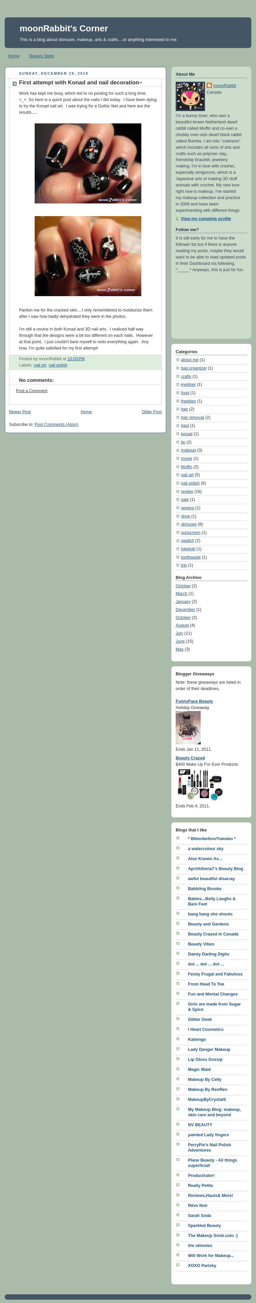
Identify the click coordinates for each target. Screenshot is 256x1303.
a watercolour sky (206, 848)
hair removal (192, 417)
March (181, 593)
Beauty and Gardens (208, 924)
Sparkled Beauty (204, 1225)
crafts (186, 376)
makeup (188, 450)
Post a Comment (31, 391)
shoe (185, 516)
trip (184, 565)
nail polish (58, 365)
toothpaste (191, 557)
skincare (189, 524)
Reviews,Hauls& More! (210, 1195)
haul (185, 425)
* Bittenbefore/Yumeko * (212, 838)
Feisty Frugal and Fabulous (215, 974)
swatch (187, 540)
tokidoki (188, 549)
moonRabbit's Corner (64, 28)
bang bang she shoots (210, 914)
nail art (40, 365)
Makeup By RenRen (207, 1089)
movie (186, 458)
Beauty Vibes (201, 944)
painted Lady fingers (208, 1135)
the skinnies (200, 1245)
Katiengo (197, 1039)
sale (185, 499)
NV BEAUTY (200, 1125)
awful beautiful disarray (211, 878)
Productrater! (201, 1175)
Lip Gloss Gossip (205, 1059)
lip (183, 442)
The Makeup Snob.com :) (213, 1235)
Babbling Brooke (205, 888)
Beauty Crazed (190, 758)
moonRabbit (224, 85)
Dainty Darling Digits (208, 954)
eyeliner (188, 384)
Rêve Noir (198, 1205)
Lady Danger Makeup (209, 1049)
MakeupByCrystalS (207, 1099)
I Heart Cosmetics (206, 1029)
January (183, 601)
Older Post (152, 412)
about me (190, 360)
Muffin (186, 467)
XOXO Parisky (202, 1265)
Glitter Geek (200, 1019)
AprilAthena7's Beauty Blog (215, 868)
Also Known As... (205, 858)
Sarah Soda (199, 1215)
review (187, 491)
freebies (188, 401)
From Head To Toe (206, 984)
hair (184, 409)
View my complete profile (206, 218)
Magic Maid (199, 1069)
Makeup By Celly (204, 1079)
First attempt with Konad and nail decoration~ (80, 82)
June (180, 641)
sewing (187, 508)
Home (14, 55)
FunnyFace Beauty (194, 701)
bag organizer (194, 368)
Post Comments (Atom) (56, 424)
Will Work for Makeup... (211, 1255)
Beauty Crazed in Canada (213, 934)
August (182, 625)
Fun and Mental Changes (213, 994)
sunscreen (190, 532)
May (180, 649)
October (183, 586)
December (185, 609)
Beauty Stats (41, 55)
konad (186, 434)
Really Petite (200, 1185)
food (185, 393)
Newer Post (20, 412)
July (179, 633)
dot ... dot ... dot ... (206, 964)
